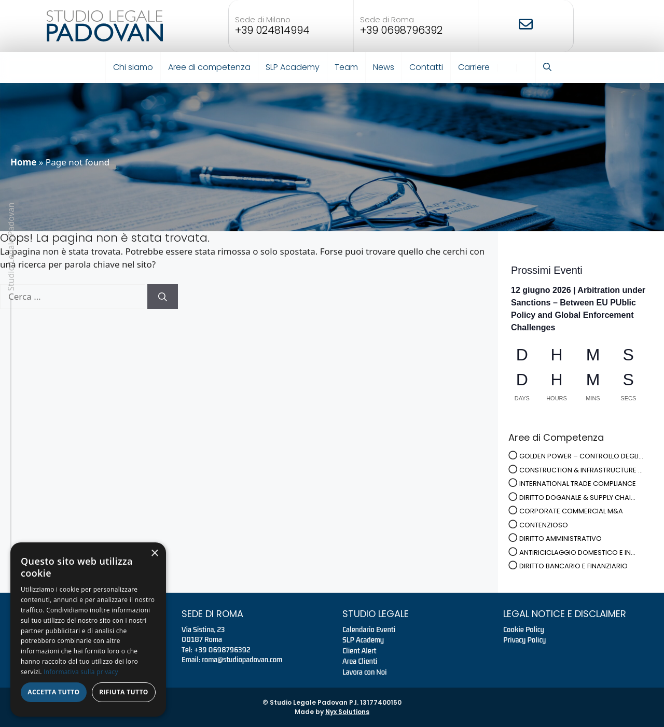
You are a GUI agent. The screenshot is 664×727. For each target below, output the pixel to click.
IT (503, 68)
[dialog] (88, 629)
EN (522, 68)
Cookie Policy (523, 629)
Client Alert (359, 651)
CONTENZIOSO (543, 525)
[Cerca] (162, 296)
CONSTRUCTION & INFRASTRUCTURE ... (581, 470)
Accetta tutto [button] (53, 692)
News (383, 67)
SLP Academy (293, 67)
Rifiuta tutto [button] (123, 692)
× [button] (154, 553)
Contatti (426, 67)
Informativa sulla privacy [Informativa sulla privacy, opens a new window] (81, 671)
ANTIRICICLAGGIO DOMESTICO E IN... (577, 552)
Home (23, 162)
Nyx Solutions (347, 711)
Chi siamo (133, 67)
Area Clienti (359, 661)
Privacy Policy (524, 640)
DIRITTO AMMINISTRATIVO (560, 538)
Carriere (474, 67)
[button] (547, 67)
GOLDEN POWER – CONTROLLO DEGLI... (581, 456)
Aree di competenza (209, 67)
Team (346, 67)
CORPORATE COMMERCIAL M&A (571, 511)
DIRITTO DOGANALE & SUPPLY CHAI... (577, 497)
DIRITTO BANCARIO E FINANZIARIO (573, 566)
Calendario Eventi (368, 629)
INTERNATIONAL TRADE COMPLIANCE (577, 483)
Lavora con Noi (364, 672)
